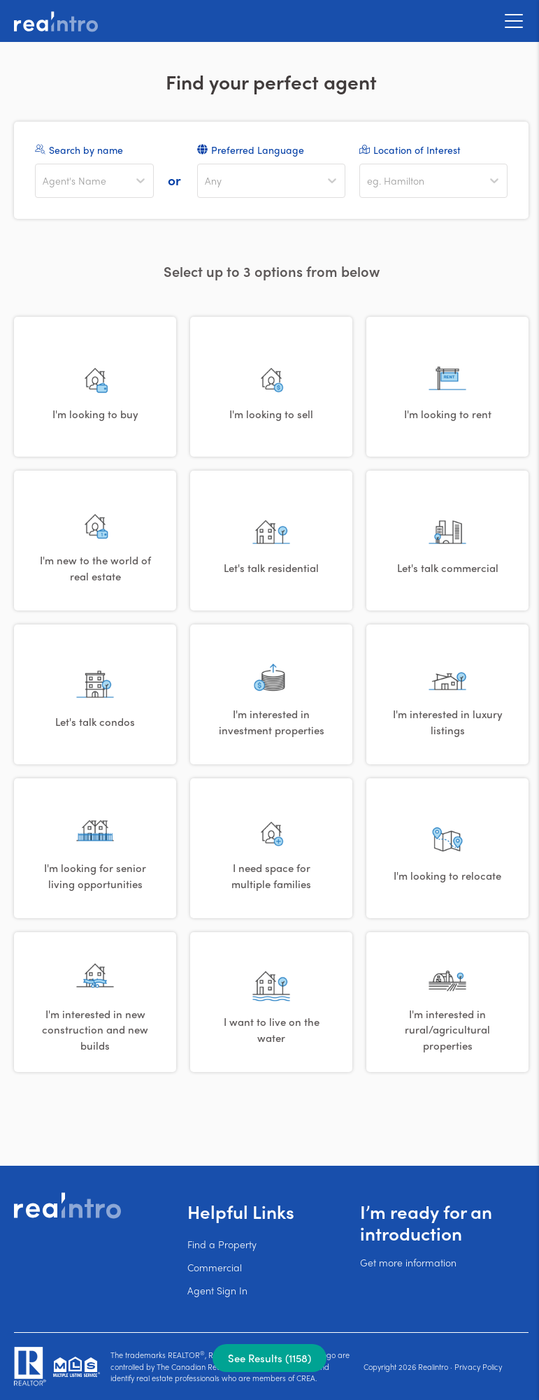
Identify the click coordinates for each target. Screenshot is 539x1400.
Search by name (86, 150)
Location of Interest (417, 150)
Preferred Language (257, 150)
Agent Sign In (217, 1290)
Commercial (214, 1267)
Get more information (408, 1262)
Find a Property (222, 1244)
